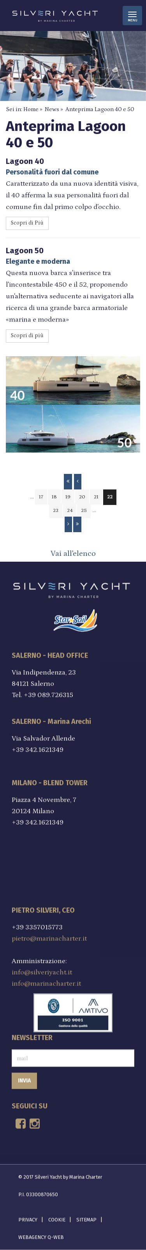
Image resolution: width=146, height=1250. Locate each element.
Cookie (56, 1217)
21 (96, 497)
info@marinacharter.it (46, 981)
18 (54, 497)
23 (55, 511)
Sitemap (86, 1217)
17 (41, 497)
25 (84, 511)
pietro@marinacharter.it (49, 936)
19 (67, 497)
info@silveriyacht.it (42, 970)
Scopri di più (27, 336)
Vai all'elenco (73, 553)
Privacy (27, 1217)
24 (69, 511)
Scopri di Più (27, 223)
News (52, 109)
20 (82, 497)
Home (31, 109)
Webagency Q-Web (41, 1235)
